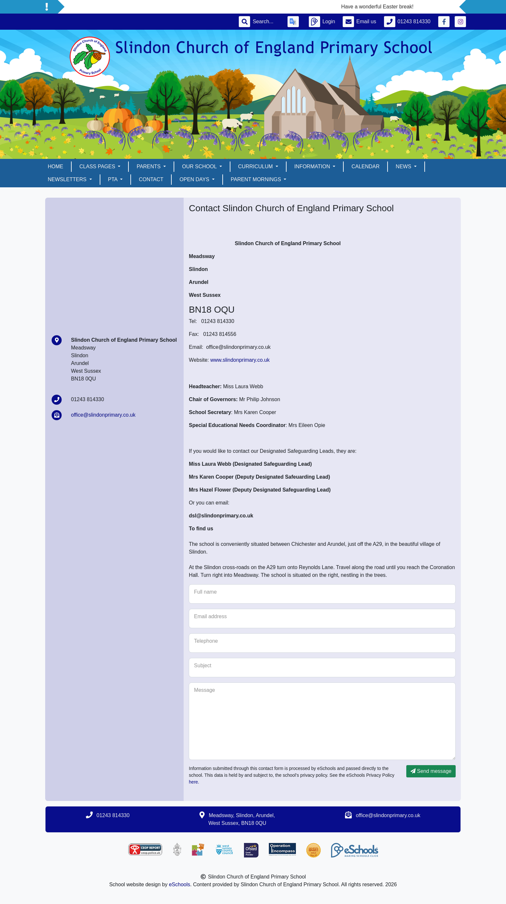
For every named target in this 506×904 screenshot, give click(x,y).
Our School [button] (200, 166)
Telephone (206, 641)
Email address (210, 616)
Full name (205, 592)
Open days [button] (195, 179)
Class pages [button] (97, 166)
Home (55, 166)
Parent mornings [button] (256, 179)
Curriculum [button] (256, 166)
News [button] (404, 166)
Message (204, 690)
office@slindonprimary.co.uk (103, 415)
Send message (430, 771)
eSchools (179, 884)
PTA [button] (113, 179)
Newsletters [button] (68, 179)
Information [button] (312, 166)
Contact (151, 179)
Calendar (365, 166)
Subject (202, 665)
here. (194, 782)
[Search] (266, 21)
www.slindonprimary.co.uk (240, 360)
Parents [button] (149, 166)
